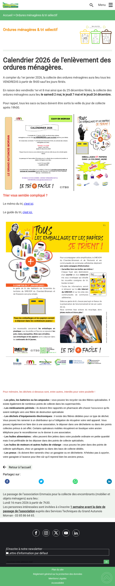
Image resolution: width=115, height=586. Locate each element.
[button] (111, 5)
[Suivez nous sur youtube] (66, 532)
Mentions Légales (57, 578)
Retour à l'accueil (20, 467)
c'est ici (28, 203)
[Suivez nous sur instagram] (46, 532)
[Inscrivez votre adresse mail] (55, 562)
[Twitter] (41, 481)
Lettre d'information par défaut (28, 553)
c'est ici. (28, 212)
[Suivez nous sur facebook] (36, 532)
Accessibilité (57, 583)
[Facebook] (7, 481)
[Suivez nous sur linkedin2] (76, 532)
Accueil (7, 15)
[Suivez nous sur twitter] (56, 532)
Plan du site (57, 569)
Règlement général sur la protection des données (57, 574)
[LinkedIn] (109, 481)
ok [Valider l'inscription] (106, 562)
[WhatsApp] (75, 481)
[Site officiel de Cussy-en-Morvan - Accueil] (44, 5)
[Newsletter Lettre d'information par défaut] (7, 553)
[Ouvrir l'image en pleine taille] (95, 35)
